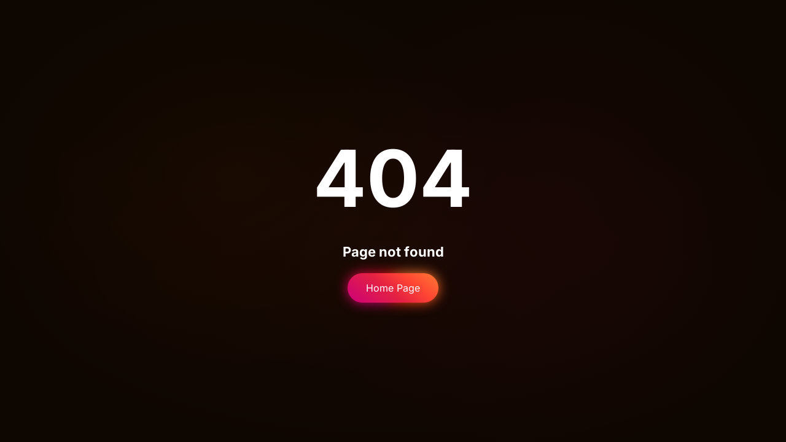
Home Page (393, 288)
